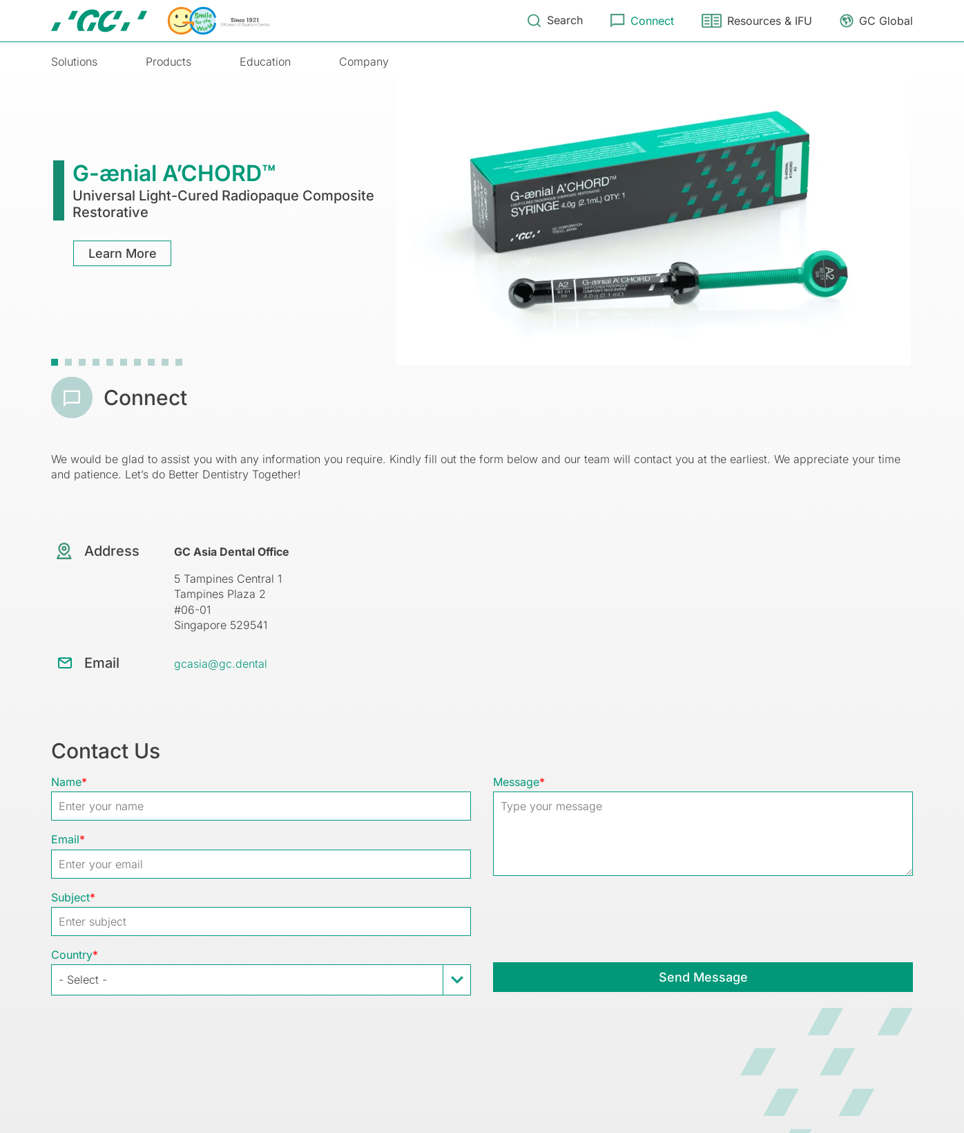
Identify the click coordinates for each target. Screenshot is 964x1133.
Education (265, 61)
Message (516, 782)
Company (364, 61)
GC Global (886, 21)
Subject (70, 897)
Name (66, 782)
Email (65, 839)
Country (72, 955)
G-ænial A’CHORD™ (174, 173)
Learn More (122, 253)
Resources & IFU (769, 21)
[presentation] (598, 918)
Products (168, 61)
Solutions (74, 61)
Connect (652, 21)
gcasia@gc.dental (220, 664)
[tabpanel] (482, 220)
